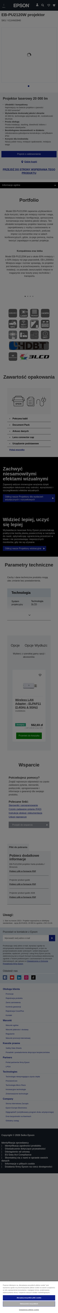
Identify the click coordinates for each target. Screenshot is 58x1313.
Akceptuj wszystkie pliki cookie (29, 1298)
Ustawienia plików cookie (29, 1310)
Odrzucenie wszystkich (29, 1304)
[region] (29, 1297)
